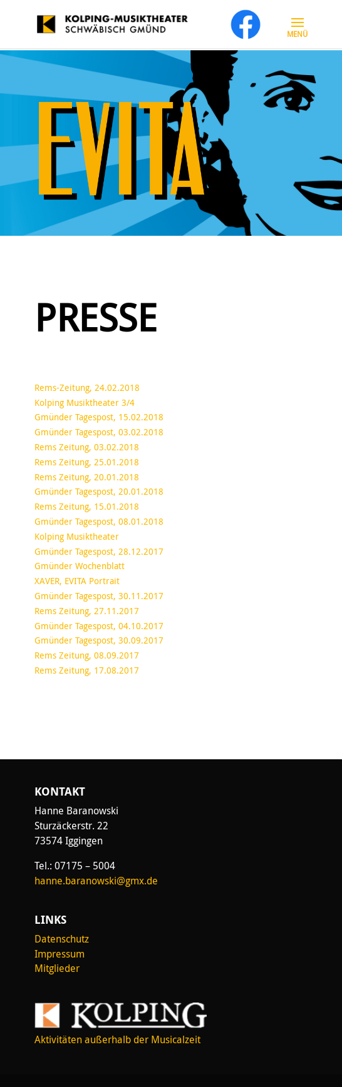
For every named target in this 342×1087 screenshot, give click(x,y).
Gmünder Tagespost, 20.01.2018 (98, 491)
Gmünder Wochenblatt (79, 566)
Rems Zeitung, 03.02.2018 (86, 447)
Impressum (59, 954)
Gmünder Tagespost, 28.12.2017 (98, 551)
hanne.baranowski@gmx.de (96, 880)
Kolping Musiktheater (76, 536)
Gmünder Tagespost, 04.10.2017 (98, 626)
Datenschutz (61, 939)
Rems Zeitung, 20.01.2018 (86, 477)
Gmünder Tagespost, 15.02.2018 (98, 417)
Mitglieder (57, 968)
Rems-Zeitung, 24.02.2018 (87, 387)
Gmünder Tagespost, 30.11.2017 (98, 596)
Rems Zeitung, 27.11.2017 (86, 611)
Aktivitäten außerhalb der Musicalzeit (117, 1039)
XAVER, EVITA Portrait (77, 581)
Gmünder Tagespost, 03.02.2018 (98, 432)
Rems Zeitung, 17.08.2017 (86, 670)
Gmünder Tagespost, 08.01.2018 (98, 521)
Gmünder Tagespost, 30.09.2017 (98, 640)
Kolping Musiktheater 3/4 (84, 402)
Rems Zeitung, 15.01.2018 (86, 506)
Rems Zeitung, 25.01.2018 (86, 462)
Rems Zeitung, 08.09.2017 (86, 655)
